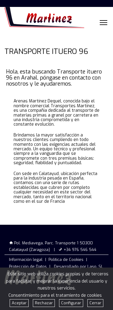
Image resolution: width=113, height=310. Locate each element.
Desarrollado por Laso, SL (78, 266)
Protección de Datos (28, 266)
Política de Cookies (66, 259)
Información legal (25, 259)
